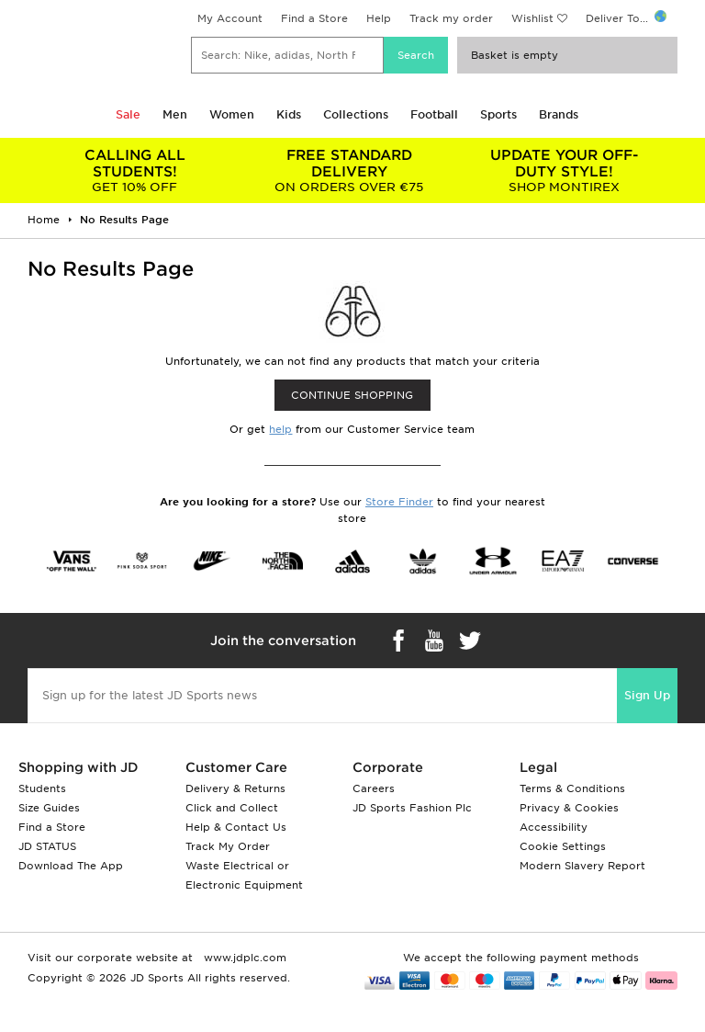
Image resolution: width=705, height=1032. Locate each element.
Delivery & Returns (235, 788)
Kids (288, 114)
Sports (498, 114)
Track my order (451, 18)
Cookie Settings (563, 846)
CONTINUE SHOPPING (352, 395)
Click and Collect (231, 807)
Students (42, 788)
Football (434, 114)
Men (174, 114)
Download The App (70, 865)
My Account (230, 18)
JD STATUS (47, 846)
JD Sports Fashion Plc (412, 807)
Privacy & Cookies (569, 807)
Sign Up (647, 695)
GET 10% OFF (135, 170)
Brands (558, 114)
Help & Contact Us (235, 827)
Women (231, 114)
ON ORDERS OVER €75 (350, 170)
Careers (373, 788)
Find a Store (314, 18)
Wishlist (532, 18)
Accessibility (554, 827)
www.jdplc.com (243, 957)
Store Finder (399, 501)
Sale (128, 114)
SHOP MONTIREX (564, 170)
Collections (355, 114)
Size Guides (49, 807)
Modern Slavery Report (582, 865)
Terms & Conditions (572, 788)
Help (378, 18)
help (280, 429)
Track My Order (227, 846)
